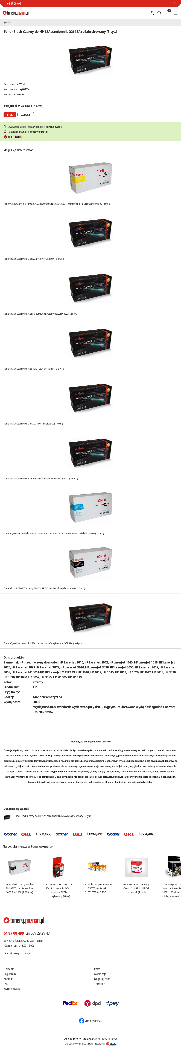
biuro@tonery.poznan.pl (17, 953)
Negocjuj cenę (102, 979)
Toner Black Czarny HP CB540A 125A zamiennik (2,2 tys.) (34, 368)
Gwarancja (100, 974)
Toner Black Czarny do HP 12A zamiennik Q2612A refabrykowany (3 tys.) (52, 816)
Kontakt (8, 979)
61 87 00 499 (14, 3)
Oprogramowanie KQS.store (79, 1043)
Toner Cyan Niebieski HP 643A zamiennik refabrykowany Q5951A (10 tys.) (43, 643)
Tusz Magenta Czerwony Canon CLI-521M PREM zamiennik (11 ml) (136, 888)
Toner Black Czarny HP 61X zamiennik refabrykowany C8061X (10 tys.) (41, 478)
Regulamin (10, 974)
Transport (100, 984)
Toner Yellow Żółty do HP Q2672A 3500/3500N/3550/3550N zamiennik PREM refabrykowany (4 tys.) (57, 203)
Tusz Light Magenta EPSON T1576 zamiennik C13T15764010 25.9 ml (97, 888)
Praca (97, 969)
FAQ (6, 984)
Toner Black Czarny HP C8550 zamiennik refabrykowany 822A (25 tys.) (41, 313)
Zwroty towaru (12, 989)
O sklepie (9, 969)
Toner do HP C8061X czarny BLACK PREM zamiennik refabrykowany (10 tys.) (44, 588)
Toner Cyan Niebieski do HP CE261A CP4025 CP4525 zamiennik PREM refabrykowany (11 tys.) (54, 533)
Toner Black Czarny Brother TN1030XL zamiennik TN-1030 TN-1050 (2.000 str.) (19, 888)
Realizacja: (105, 1043)
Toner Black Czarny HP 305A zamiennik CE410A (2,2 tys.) (34, 258)
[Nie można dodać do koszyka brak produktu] (10, 114)
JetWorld (21, 84)
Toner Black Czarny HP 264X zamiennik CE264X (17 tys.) (33, 423)
